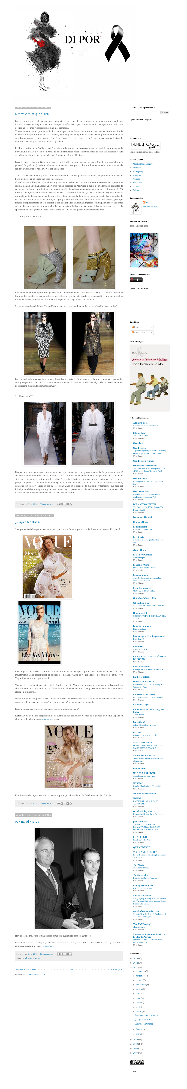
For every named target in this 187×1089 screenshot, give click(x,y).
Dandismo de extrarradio (145, 465)
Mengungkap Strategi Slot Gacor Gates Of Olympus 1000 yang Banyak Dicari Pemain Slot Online (149, 901)
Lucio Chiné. (139, 722)
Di (147, 202)
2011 (135, 967)
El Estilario (138, 537)
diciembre (140, 971)
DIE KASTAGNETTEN (144, 504)
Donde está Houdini (142, 517)
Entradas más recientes (26, 969)
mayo (138, 1002)
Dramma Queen (140, 522)
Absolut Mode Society (143, 164)
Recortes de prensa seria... (144, 529)
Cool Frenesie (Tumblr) (144, 461)
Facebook (137, 168)
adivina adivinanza (32, 958)
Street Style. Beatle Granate (145, 567)
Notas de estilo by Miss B (145, 793)
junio (138, 998)
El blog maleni (140, 527)
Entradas (137, 327)
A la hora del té (140, 423)
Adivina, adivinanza (27, 821)
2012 (135, 963)
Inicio (71, 969)
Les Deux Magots (141, 705)
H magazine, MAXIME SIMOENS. (148, 669)
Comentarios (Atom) (37, 975)
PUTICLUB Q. (140, 837)
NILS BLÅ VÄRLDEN (144, 773)
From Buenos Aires (142, 588)
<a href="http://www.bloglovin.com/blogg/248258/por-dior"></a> (144, 127)
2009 (135, 1044)
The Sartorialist (140, 875)
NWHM (137, 798)
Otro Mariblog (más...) (143, 811)
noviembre (141, 976)
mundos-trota (139, 768)
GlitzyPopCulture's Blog (144, 598)
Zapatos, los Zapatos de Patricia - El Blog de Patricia (149, 935)
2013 (135, 958)
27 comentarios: (46, 803)
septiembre (141, 984)
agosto (139, 989)
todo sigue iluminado (143, 885)
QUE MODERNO (141, 847)
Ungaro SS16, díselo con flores (146, 735)
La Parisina (138, 646)
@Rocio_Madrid (46, 719)
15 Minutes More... (141, 868)
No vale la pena (139, 557)
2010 (135, 1039)
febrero (139, 1029)
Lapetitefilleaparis (142, 666)
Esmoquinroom (140, 575)
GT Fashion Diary (141, 603)
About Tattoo (138, 714)
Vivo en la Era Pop (142, 896)
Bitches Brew (139, 433)
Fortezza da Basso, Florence (145, 878)
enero (138, 1034)
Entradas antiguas (114, 969)
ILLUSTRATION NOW (143, 888)
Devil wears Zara (141, 491)
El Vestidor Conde (141, 565)
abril (138, 1007)
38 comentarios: (46, 504)
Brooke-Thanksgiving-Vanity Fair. (147, 786)
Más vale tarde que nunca (32, 113)
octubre (139, 980)
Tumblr (136, 186)
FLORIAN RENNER (142, 840)
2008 (135, 1048)
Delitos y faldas (140, 478)
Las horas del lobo (141, 677)
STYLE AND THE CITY (145, 852)
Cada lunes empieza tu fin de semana (148, 605)
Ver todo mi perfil (151, 207)
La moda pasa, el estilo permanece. (149, 636)
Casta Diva (138, 443)
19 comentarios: (46, 954)
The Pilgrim (139, 865)
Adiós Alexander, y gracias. (144, 725)
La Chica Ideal (47, 946)
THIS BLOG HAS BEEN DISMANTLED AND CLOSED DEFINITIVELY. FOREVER (146, 827)
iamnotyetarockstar (142, 626)
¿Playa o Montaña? (27, 522)
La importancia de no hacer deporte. (148, 697)
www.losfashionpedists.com (146, 911)
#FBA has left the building (144, 591)
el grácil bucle (139, 550)
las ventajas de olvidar (143, 681)
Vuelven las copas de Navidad (145, 425)
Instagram (137, 175)
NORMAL (138, 783)
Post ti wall (138, 183)
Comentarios (138, 332)
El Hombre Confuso (142, 555)
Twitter (136, 190)
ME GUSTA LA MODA (144, 755)
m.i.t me (137, 732)
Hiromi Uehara (139, 629)
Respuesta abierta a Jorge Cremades (148, 814)
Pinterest (136, 179)
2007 (135, 1053)
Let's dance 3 (138, 639)
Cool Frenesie (139, 448)
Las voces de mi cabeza (144, 694)
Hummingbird (140, 613)
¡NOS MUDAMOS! (141, 649)
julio (138, 993)
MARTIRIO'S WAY (142, 742)
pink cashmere (140, 821)
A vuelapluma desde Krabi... (145, 776)
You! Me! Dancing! (142, 924)
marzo (139, 1011)
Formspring (138, 171)
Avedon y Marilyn (140, 435)
